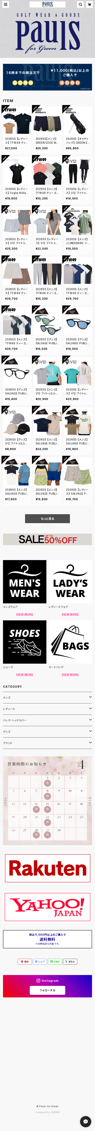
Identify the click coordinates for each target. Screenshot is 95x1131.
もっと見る (47, 519)
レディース (9, 708)
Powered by (47, 1112)
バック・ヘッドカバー (15, 720)
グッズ (6, 731)
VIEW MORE (24, 614)
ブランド (7, 743)
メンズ (6, 697)
